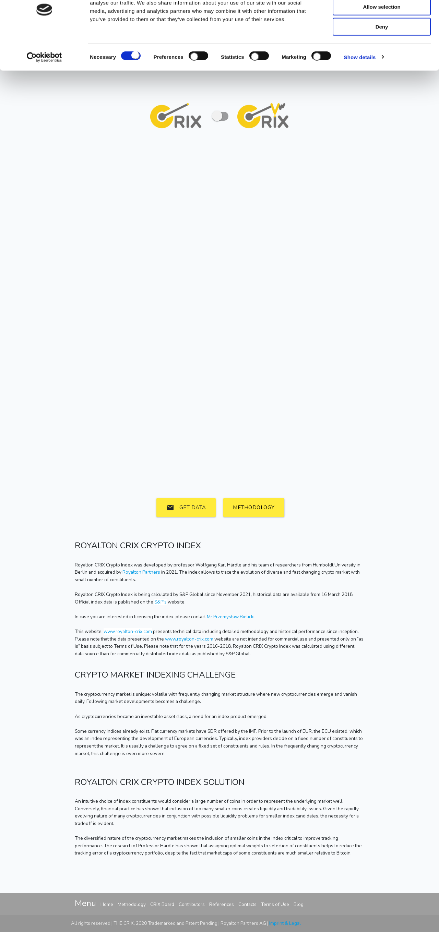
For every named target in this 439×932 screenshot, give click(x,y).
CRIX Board (162, 904)
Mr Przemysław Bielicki (230, 616)
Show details (360, 88)
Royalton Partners (141, 572)
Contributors (192, 904)
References (221, 904)
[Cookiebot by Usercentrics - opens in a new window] (44, 88)
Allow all (381, 17)
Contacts (247, 904)
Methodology (254, 507)
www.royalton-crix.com (128, 631)
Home (106, 904)
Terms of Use (275, 904)
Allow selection (381, 37)
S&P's (160, 602)
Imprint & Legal (285, 923)
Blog (299, 904)
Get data (186, 507)
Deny (382, 57)
